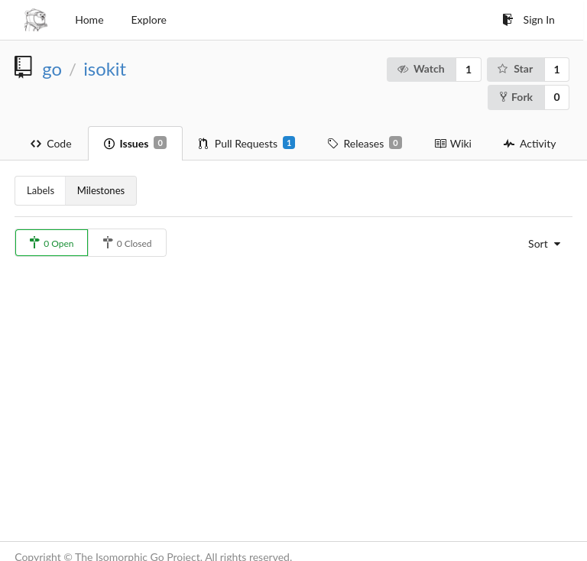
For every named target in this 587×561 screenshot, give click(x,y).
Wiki (453, 143)
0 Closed (127, 242)
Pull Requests (247, 143)
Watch (420, 68)
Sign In (528, 19)
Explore (149, 19)
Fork (516, 96)
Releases (364, 143)
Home (89, 19)
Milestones (101, 190)
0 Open (51, 242)
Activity (530, 143)
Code (51, 143)
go (52, 68)
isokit (104, 68)
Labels (40, 190)
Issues (135, 143)
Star (515, 68)
